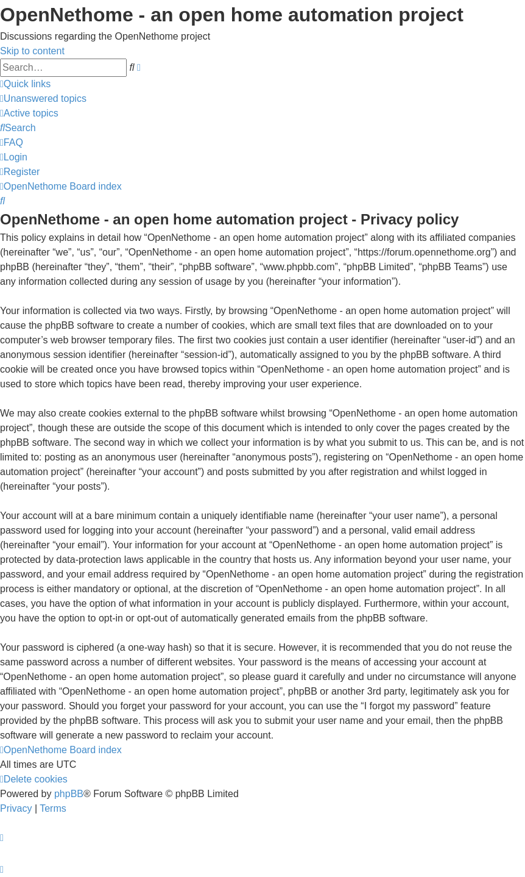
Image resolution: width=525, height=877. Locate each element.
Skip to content (32, 51)
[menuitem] (43, 98)
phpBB (68, 794)
